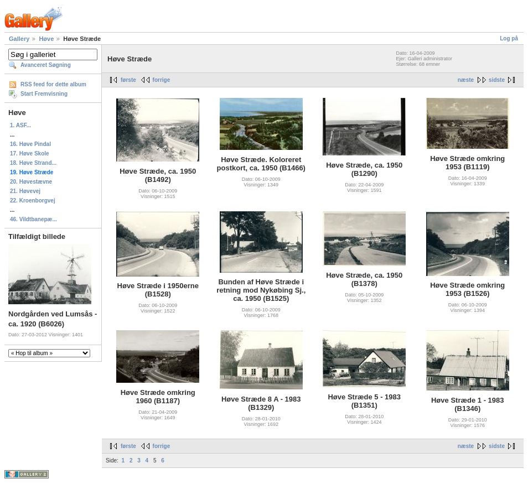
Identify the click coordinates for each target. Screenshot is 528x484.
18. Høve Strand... (33, 163)
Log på (509, 38)
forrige (161, 80)
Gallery (19, 38)
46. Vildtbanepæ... (33, 219)
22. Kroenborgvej (32, 200)
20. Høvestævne (31, 182)
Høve (46, 38)
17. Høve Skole (29, 153)
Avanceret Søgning (45, 65)
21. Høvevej (25, 191)
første (128, 80)
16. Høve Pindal (30, 144)
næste (466, 80)
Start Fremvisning (44, 94)
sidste (497, 80)
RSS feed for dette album (53, 84)
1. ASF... (20, 125)
